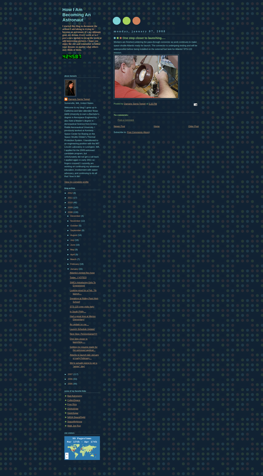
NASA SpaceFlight (76, 417)
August (74, 235)
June (73, 245)
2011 (70, 198)
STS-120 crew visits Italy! (82, 306)
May (72, 249)
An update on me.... (79, 324)
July (72, 240)
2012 (70, 193)
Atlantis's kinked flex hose (82, 273)
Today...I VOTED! (78, 277)
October (74, 225)
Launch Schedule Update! (82, 329)
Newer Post (119, 126)
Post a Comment (126, 120)
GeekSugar (72, 413)
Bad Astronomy (74, 396)
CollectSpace (73, 400)
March (73, 259)
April (72, 254)
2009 (70, 207)
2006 (70, 379)
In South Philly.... (78, 311)
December (75, 216)
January (74, 269)
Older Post (193, 126)
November (75, 221)
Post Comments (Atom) (138, 132)
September (76, 230)
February (75, 264)
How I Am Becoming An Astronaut (76, 14)
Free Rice (72, 404)
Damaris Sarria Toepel (79, 99)
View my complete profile (76, 182)
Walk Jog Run (74, 426)
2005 (70, 384)
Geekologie (72, 409)
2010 (70, 202)
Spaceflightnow (74, 421)
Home (157, 126)
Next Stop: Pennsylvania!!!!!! (83, 334)
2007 (70, 374)
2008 (70, 212)
